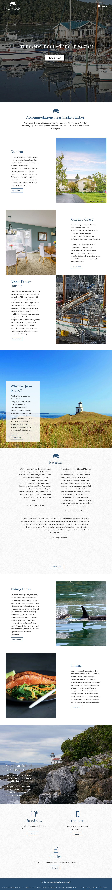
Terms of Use (97, 887)
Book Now (55, 58)
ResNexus (73, 887)
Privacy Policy (85, 887)
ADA (105, 887)
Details (33, 834)
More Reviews (56, 567)
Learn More (16, 190)
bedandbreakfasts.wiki (62, 882)
